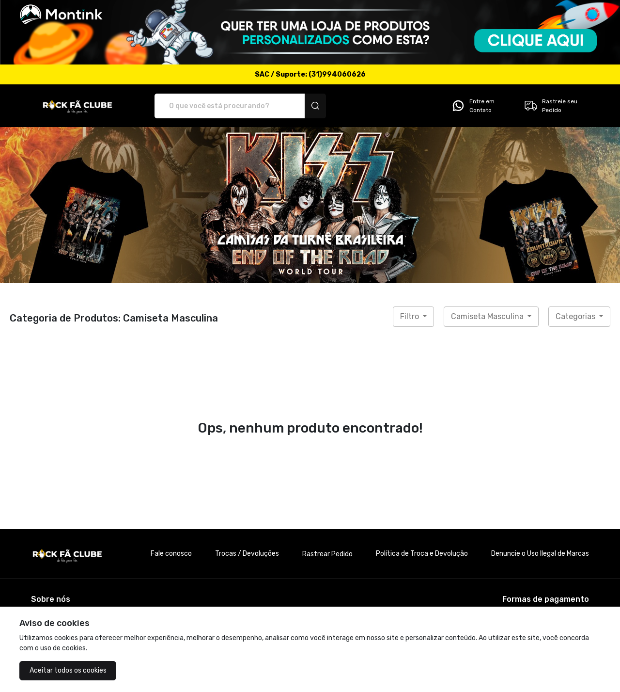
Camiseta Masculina (488, 316)
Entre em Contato (473, 105)
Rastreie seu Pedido (550, 105)
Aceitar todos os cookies (68, 670)
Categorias (576, 316)
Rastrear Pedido (327, 554)
